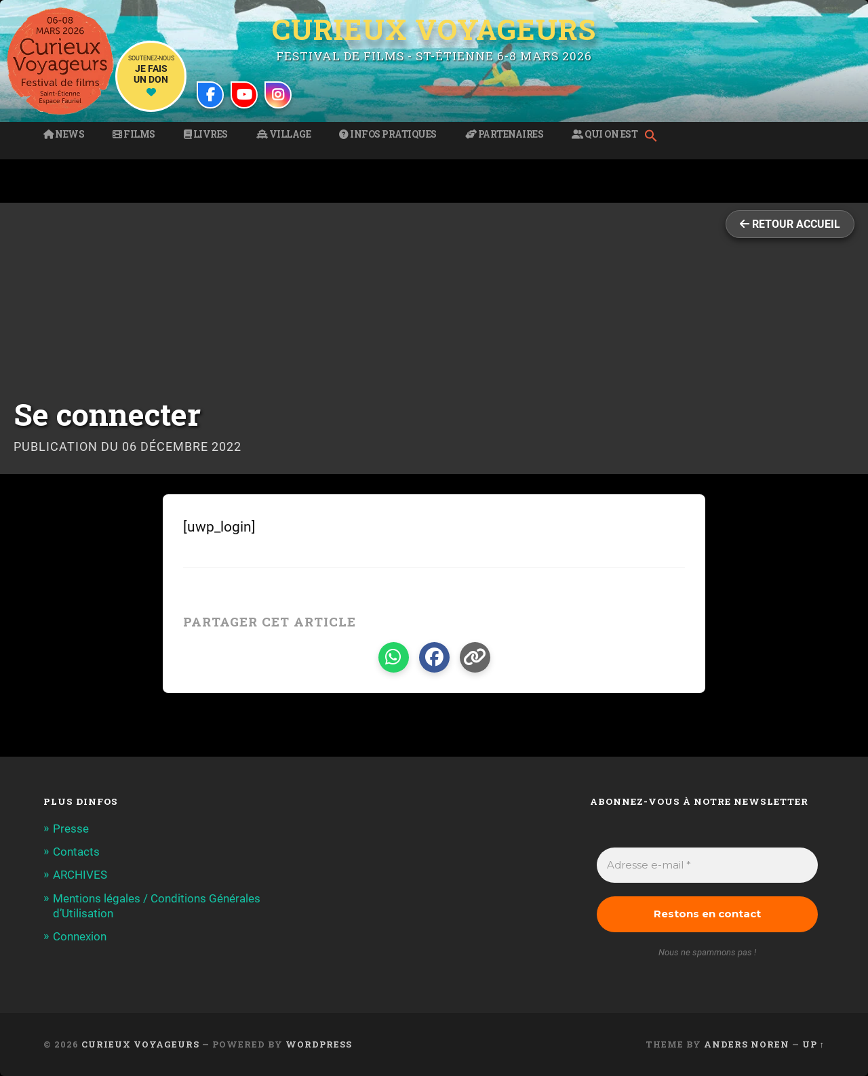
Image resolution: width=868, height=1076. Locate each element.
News (63, 134)
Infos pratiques (388, 134)
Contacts (76, 851)
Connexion (79, 936)
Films (134, 134)
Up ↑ (813, 1044)
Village (283, 134)
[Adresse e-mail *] (707, 865)
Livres (206, 134)
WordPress (318, 1044)
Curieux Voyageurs (434, 29)
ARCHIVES (80, 874)
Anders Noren (746, 1044)
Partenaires (504, 134)
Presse (71, 828)
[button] (654, 137)
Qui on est (604, 134)
